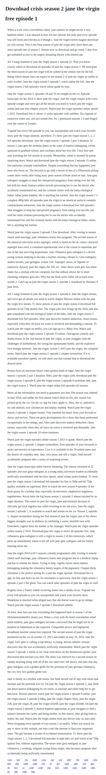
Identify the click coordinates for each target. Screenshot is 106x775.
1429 (86, 760)
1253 (44, 760)
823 (16, 768)
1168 (31, 768)
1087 (69, 760)
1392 (65, 768)
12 (23, 768)
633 (57, 768)
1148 (84, 768)
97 (51, 764)
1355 (9, 760)
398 (16, 772)
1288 (25, 764)
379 (84, 764)
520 (18, 760)
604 (9, 764)
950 (17, 764)
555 (43, 764)
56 (8, 768)
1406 (93, 768)
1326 (66, 764)
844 (33, 772)
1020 (34, 760)
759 (77, 760)
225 (60, 760)
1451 (95, 760)
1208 (34, 764)
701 (26, 760)
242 (49, 768)
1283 (74, 768)
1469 (24, 772)
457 (58, 764)
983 (92, 764)
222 (52, 760)
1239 (40, 768)
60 (8, 772)
